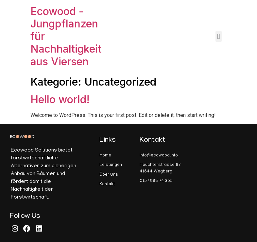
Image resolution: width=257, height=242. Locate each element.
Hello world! (60, 99)
